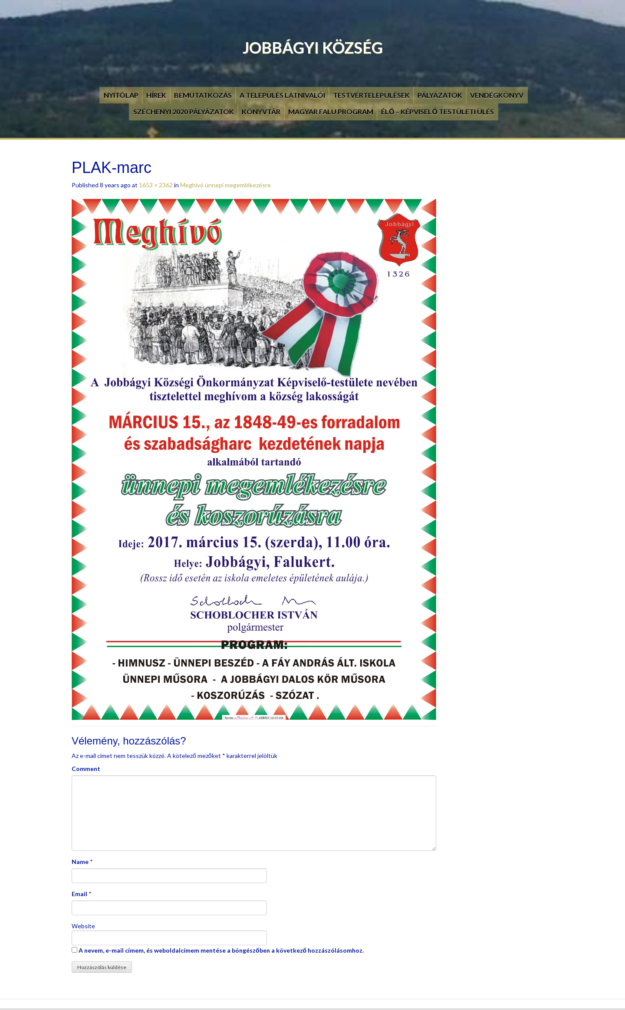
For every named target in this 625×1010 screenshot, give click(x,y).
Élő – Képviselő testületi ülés (437, 111)
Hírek (156, 95)
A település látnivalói (282, 95)
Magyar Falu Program (330, 111)
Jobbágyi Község (313, 47)
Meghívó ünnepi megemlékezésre (225, 185)
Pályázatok (440, 95)
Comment (86, 768)
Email (79, 893)
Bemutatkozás (203, 95)
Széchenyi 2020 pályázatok (183, 111)
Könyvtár (261, 111)
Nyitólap (121, 95)
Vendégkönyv (496, 95)
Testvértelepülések (371, 95)
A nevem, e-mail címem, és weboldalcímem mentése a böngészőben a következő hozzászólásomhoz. (221, 950)
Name (80, 861)
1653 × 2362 (156, 185)
